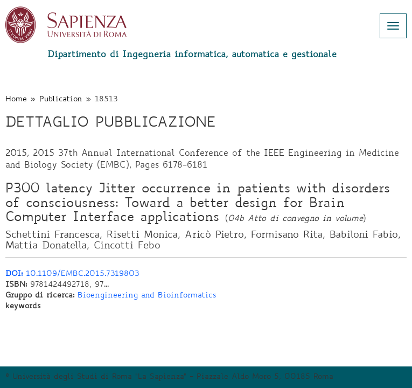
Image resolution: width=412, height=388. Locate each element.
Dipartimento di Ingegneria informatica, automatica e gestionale (192, 55)
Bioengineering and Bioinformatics (147, 296)
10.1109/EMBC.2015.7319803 (72, 274)
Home (16, 99)
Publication (60, 99)
